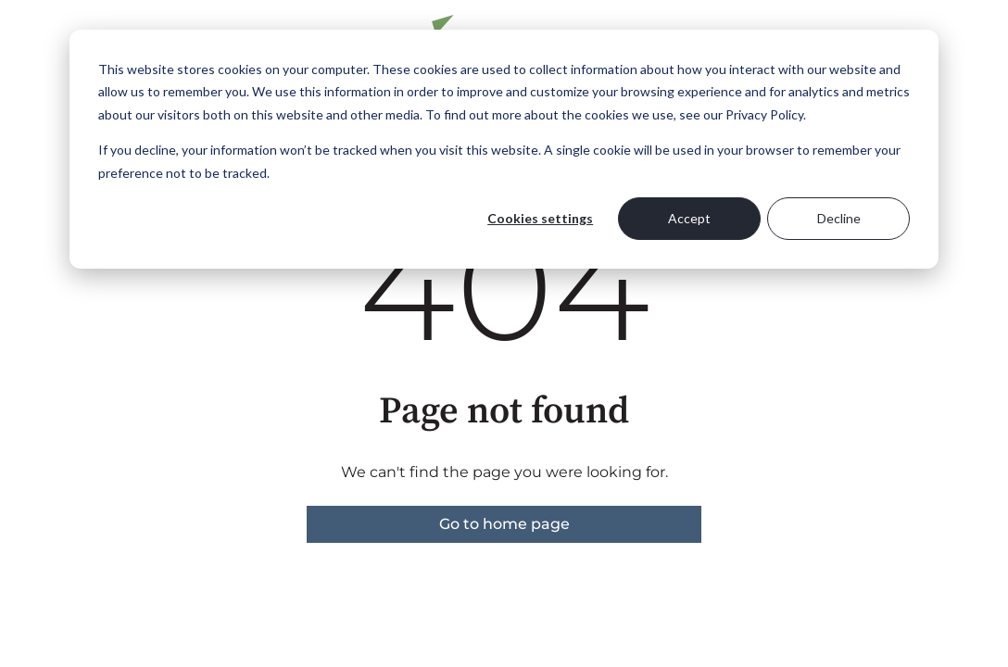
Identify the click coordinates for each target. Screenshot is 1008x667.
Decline (839, 218)
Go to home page (504, 524)
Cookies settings (540, 218)
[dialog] (504, 149)
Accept (689, 218)
